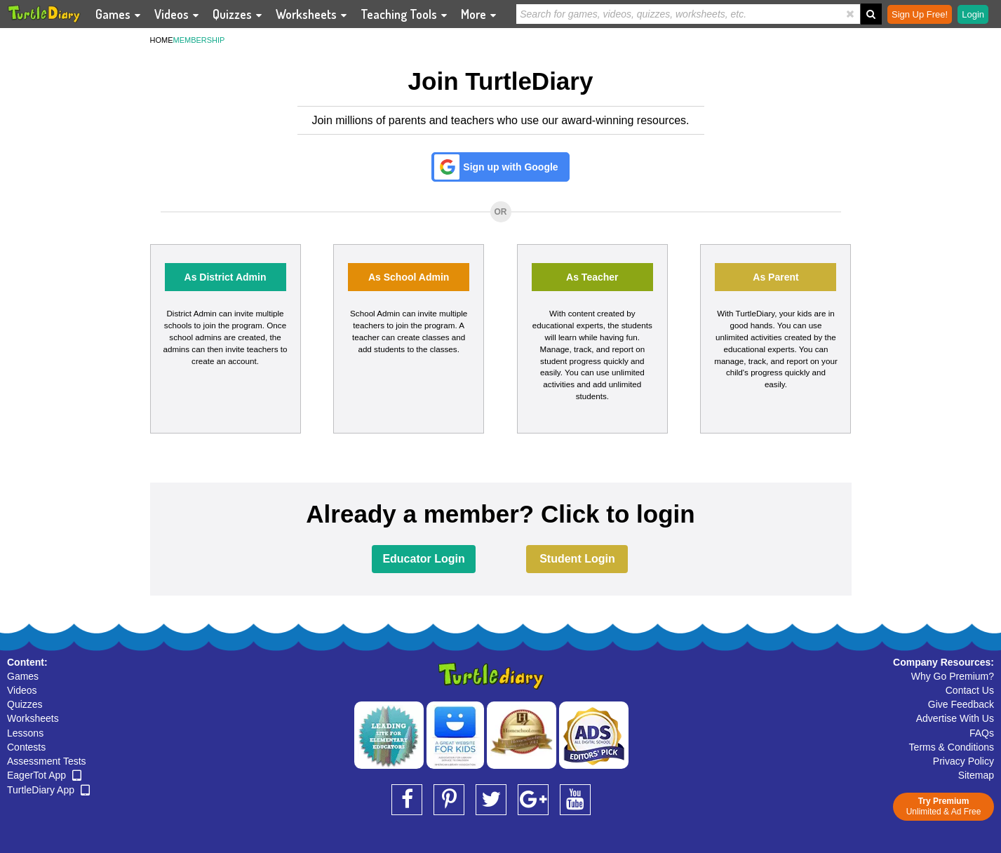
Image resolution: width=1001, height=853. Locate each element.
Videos (22, 690)
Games (23, 676)
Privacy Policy (963, 761)
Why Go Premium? (952, 676)
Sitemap (976, 775)
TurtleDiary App (48, 789)
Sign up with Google (510, 167)
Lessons (25, 733)
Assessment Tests (46, 761)
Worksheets (33, 718)
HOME (161, 40)
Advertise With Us (955, 718)
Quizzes (25, 704)
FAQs (981, 733)
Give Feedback (961, 704)
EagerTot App (44, 775)
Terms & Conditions (951, 747)
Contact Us (970, 690)
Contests (26, 747)
